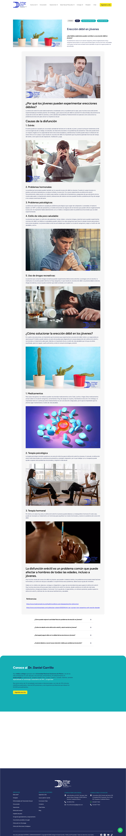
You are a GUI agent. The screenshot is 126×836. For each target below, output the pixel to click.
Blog (40, 810)
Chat (95, 5)
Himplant (87, 5)
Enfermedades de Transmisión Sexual (22, 801)
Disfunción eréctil (17, 810)
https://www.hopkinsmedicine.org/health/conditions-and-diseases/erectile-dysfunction (52, 604)
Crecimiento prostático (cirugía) (21, 820)
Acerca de (33, 5)
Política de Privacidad (70, 835)
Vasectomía (53, 5)
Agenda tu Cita (42, 794)
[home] (20, 5)
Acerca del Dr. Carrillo (44, 797)
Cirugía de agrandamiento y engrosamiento (24, 816)
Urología (79, 5)
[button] (33, 4)
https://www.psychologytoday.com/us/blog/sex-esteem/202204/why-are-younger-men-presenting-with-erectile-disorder (63, 607)
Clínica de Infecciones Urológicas (21, 826)
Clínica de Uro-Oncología (19, 823)
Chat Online (42, 807)
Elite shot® (16, 794)
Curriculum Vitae (43, 801)
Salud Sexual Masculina (66, 5)
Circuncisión (43, 5)
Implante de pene (17, 813)
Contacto (41, 804)
